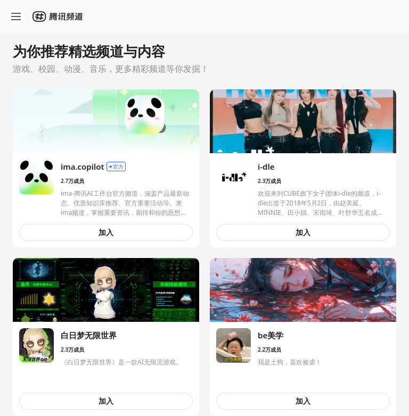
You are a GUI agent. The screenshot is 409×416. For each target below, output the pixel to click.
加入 (106, 232)
